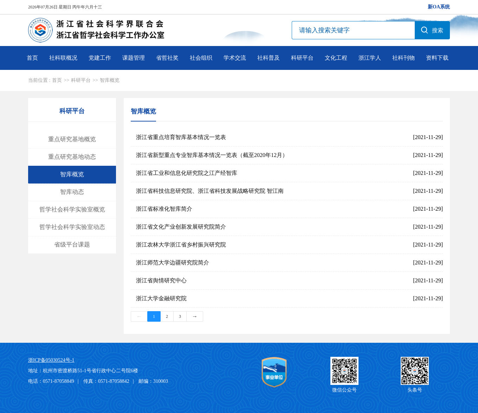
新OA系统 (439, 6)
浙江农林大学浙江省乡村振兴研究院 (181, 245)
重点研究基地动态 (72, 156)
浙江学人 (369, 58)
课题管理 (133, 58)
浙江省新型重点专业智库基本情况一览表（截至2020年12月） (212, 155)
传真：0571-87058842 (106, 381)
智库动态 (72, 192)
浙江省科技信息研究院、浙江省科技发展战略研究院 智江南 (210, 191)
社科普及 (268, 58)
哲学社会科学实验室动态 (72, 227)
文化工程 (336, 58)
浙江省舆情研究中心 (161, 280)
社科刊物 (403, 58)
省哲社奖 (167, 58)
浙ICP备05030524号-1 (51, 360)
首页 (32, 58)
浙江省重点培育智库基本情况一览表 (181, 137)
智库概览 (109, 80)
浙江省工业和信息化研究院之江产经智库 (186, 173)
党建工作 (100, 58)
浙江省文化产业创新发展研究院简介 (181, 227)
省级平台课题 (72, 244)
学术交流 (235, 58)
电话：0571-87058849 (51, 381)
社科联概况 (63, 58)
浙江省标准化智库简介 (164, 209)
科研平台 (302, 58)
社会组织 (201, 58)
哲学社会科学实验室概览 (72, 209)
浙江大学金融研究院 (161, 298)
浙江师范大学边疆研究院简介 (172, 263)
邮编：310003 (153, 381)
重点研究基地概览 (72, 139)
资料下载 (437, 58)
